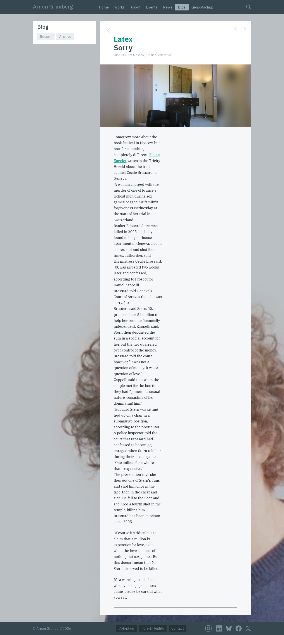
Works (119, 7)
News (167, 7)
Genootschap (202, 7)
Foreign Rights (152, 628)
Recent (46, 36)
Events (151, 7)
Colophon (126, 628)
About (136, 7)
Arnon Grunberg (53, 6)
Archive (65, 36)
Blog (182, 7)
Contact (177, 628)
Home (104, 7)
